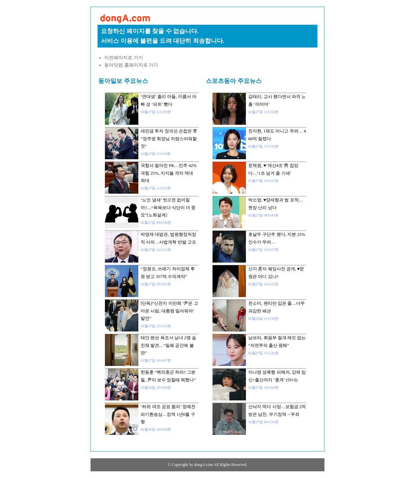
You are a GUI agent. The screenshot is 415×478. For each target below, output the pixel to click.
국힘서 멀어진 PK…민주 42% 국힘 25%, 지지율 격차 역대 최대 (168, 173)
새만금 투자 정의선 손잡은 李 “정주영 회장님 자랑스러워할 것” (169, 138)
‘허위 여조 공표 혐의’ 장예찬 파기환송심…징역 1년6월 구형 (168, 414)
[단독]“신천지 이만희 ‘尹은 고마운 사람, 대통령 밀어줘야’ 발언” (169, 311)
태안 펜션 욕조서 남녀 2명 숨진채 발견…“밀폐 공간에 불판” (168, 345)
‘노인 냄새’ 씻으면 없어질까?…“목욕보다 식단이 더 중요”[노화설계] (168, 207)
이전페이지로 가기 (123, 57)
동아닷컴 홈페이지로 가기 (131, 65)
